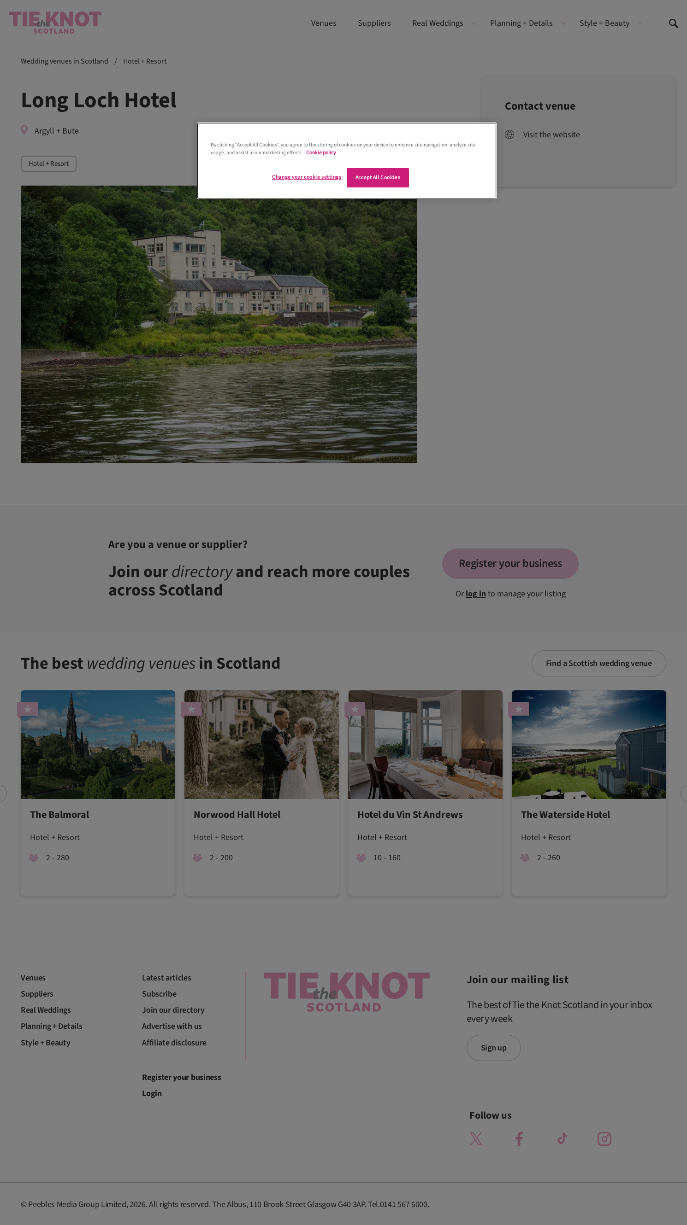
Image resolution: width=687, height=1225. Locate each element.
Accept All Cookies (377, 177)
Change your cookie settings (306, 177)
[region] (347, 160)
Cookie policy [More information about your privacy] (321, 153)
